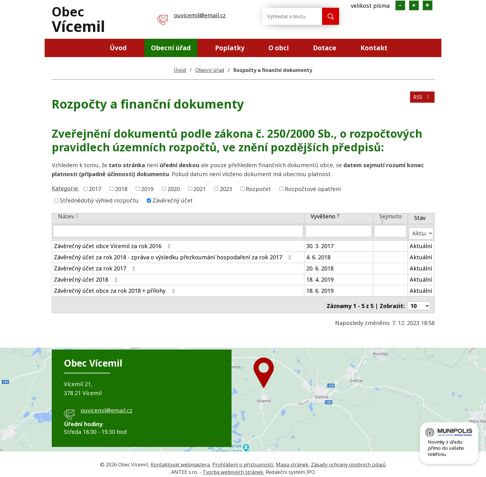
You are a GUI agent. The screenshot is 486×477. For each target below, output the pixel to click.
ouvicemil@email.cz (200, 15)
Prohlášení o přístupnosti (242, 460)
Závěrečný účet (172, 200)
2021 (199, 188)
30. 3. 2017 (320, 243)
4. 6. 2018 (318, 254)
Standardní (414, 5)
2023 (226, 188)
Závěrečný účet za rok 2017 (96, 266)
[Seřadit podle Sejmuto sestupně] (382, 222)
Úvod (118, 47)
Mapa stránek (292, 460)
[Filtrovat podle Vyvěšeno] (338, 231)
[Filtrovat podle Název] (178, 231)
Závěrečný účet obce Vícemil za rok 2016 (113, 243)
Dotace (324, 47)
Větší (427, 5)
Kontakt (373, 47)
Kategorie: (65, 188)
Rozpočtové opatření (313, 188)
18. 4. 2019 (320, 277)
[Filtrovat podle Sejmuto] (390, 231)
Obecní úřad (171, 47)
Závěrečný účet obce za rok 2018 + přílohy (115, 288)
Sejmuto (390, 216)
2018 (121, 188)
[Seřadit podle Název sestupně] (77, 217)
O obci (278, 47)
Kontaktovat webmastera (180, 460)
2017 (95, 188)
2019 (147, 188)
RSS (421, 99)
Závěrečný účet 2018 (87, 277)
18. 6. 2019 (320, 288)
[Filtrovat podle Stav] (421, 231)
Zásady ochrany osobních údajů (348, 460)
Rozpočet (258, 188)
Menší (400, 5)
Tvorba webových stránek (232, 467)
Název (66, 216)
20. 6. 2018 (320, 266)
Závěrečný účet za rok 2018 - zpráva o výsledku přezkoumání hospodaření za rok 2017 (174, 254)
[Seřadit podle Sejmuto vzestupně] (382, 220)
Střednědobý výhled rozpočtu (99, 200)
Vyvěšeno (323, 216)
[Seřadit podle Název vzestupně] (77, 214)
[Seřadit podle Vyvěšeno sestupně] (338, 217)
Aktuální (421, 243)
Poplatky (230, 47)
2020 (173, 188)
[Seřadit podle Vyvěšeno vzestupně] (338, 214)
